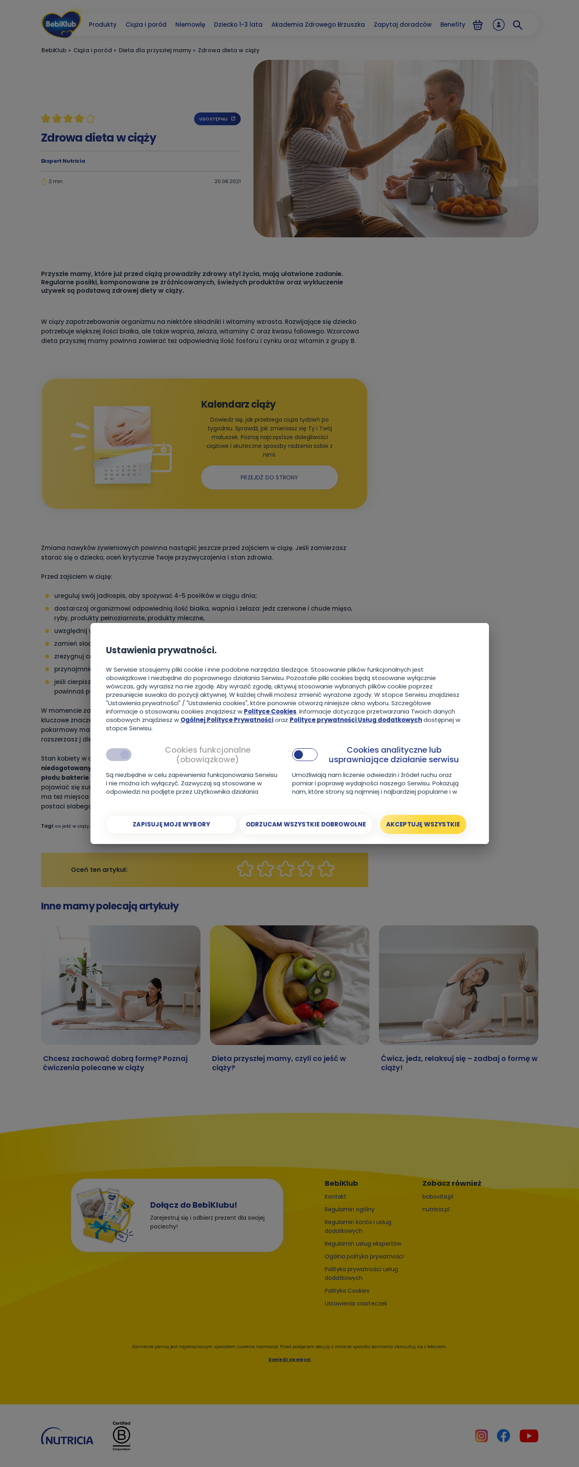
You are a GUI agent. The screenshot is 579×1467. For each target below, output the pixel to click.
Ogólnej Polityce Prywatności (227, 720)
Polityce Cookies (270, 711)
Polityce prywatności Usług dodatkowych (356, 720)
